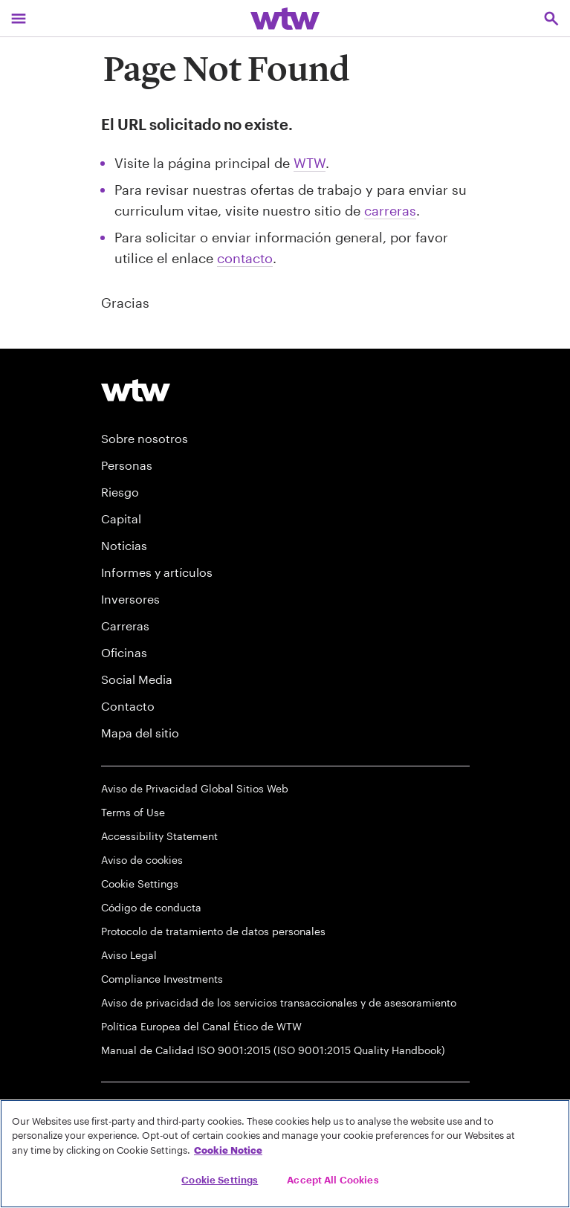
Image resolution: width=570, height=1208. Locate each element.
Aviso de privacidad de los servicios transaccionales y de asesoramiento (278, 1002)
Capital (121, 518)
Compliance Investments (162, 978)
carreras (390, 210)
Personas (126, 465)
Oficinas (124, 652)
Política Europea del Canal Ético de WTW (201, 1026)
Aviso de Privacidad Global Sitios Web (194, 788)
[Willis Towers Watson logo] (135, 389)
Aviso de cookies (142, 859)
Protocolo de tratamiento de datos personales (213, 931)
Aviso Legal (129, 955)
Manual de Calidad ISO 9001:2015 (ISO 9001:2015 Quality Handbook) (273, 1050)
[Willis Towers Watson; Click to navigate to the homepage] (285, 18)
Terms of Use (133, 812)
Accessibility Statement (159, 836)
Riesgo (120, 492)
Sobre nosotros (144, 438)
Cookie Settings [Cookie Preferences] (139, 883)
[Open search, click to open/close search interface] (551, 18)
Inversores (130, 599)
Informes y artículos (157, 572)
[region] (285, 1153)
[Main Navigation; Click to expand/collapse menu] (18, 18)
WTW (310, 163)
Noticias (124, 545)
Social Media (136, 679)
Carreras (125, 625)
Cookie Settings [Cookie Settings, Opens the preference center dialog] (219, 1180)
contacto (245, 258)
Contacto (128, 706)
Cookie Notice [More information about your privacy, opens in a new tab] (228, 1150)
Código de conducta (151, 907)
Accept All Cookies (332, 1180)
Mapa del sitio (140, 733)
